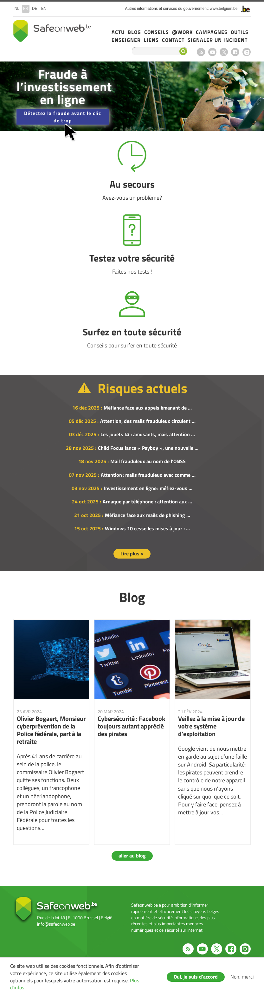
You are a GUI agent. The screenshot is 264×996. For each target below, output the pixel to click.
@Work (182, 32)
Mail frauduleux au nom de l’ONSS (148, 461)
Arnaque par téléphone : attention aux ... (147, 501)
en (44, 8)
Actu (118, 32)
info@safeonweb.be (56, 924)
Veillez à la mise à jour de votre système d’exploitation (212, 732)
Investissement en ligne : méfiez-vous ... (148, 488)
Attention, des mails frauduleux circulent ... (148, 420)
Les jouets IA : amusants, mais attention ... (147, 434)
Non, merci (242, 976)
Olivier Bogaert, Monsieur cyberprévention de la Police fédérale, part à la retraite (51, 732)
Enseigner (126, 39)
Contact (173, 39)
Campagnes (212, 32)
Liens (151, 39)
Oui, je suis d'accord (196, 976)
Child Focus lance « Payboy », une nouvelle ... (148, 447)
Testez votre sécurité (132, 245)
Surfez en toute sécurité (132, 319)
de (34, 8)
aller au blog (132, 855)
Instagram (246, 52)
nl (17, 8)
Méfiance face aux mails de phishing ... (147, 515)
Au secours (132, 171)
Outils (239, 32)
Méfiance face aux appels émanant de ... (148, 407)
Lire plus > (132, 553)
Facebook (235, 52)
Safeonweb (52, 31)
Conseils (156, 32)
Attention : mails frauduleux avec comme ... (148, 474)
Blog (134, 32)
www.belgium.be (223, 8)
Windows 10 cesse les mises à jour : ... (147, 528)
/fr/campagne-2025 (132, 96)
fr (25, 8)
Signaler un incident (218, 39)
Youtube (212, 52)
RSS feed (201, 52)
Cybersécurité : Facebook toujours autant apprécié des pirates (132, 732)
